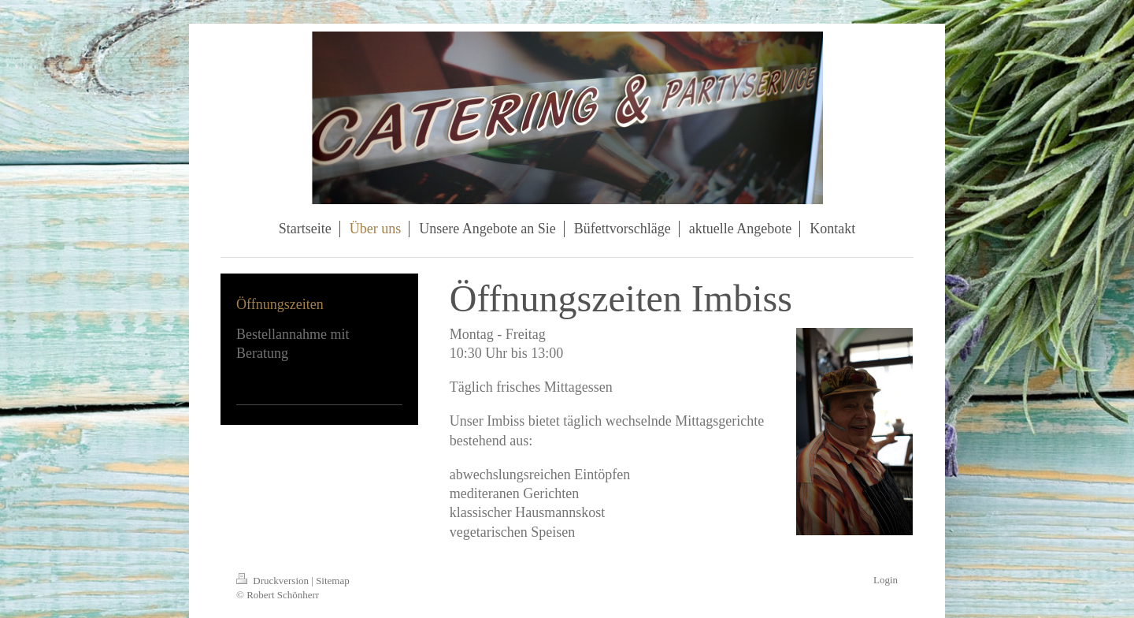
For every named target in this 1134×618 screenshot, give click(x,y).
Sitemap (333, 580)
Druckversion (273, 580)
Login (885, 580)
